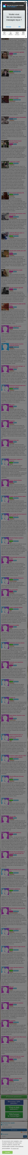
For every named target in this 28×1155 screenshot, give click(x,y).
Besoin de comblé (14, 625)
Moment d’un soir (14, 440)
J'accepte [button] (7, 1152)
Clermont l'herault (13, 218)
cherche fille (12, 816)
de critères (24, 1132)
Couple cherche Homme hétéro (17, 496)
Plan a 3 (11, 680)
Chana (11, 798)
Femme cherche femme (15, 480)
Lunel (11, 628)
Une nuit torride (13, 589)
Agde (11, 835)
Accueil (3, 5)
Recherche (14, 1130)
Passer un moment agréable (16, 52)
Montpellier (12, 120)
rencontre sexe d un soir (15, 70)
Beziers (11, 329)
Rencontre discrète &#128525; (17, 33)
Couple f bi (12, 697)
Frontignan (12, 700)
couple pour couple (14, 161)
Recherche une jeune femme (16, 643)
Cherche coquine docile (15, 1078)
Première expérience (14, 889)
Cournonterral (12, 101)
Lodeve (11, 464)
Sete (10, 145)
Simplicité (12, 421)
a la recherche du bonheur (16, 1003)
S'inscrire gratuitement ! (14, 1096)
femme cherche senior (15, 326)
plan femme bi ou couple (15, 270)
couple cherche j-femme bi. (16, 578)
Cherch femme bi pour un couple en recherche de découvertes (16, 736)
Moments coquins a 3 (15, 928)
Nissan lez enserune (13, 912)
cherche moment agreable (16, 287)
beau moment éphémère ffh (16, 192)
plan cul (11, 986)
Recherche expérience (15, 832)
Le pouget (11, 407)
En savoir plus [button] (15, 1148)
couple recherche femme (15, 607)
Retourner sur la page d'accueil (14, 23)
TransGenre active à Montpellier (17, 117)
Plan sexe (11, 404)
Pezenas (11, 290)
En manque (12, 1020)
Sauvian (11, 972)
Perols (11, 55)
